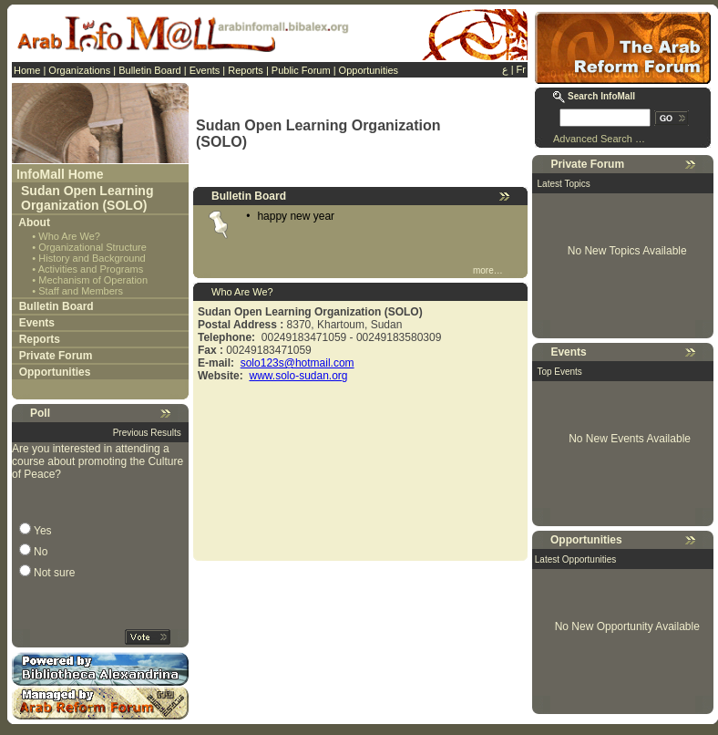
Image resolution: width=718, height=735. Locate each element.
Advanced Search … (599, 138)
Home (27, 70)
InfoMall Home (60, 174)
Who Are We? (69, 236)
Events (205, 70)
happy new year (295, 216)
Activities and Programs (91, 269)
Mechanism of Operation (93, 279)
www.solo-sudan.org (298, 375)
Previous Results (147, 433)
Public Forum (301, 70)
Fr (521, 69)
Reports (245, 70)
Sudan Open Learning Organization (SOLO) (87, 197)
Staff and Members (80, 290)
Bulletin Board (149, 70)
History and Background (91, 258)
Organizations (79, 70)
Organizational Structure (92, 247)
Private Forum (56, 355)
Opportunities (368, 70)
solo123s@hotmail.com (297, 363)
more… (488, 270)
